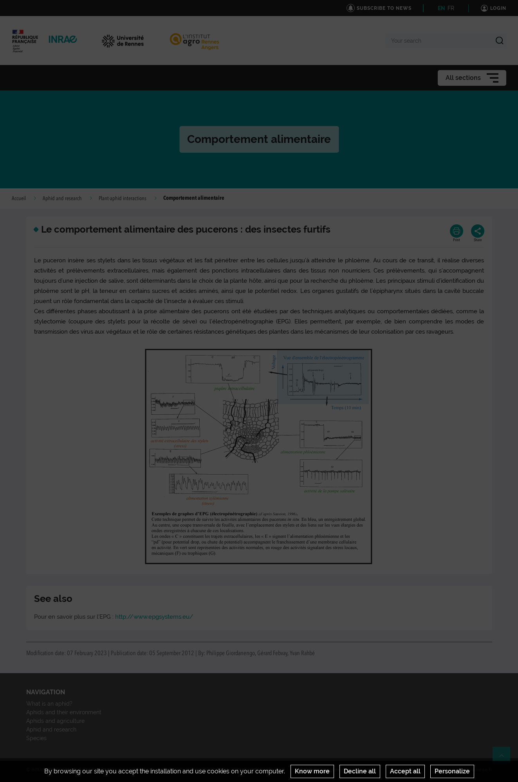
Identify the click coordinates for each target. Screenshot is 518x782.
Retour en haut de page (504, 758)
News (71, 770)
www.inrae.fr (478, 770)
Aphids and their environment (63, 712)
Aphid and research (62, 198)
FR (451, 8)
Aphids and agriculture (55, 721)
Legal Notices (217, 770)
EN (441, 8)
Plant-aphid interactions (122, 198)
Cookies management (321, 770)
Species (36, 738)
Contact (105, 770)
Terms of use (265, 770)
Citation (175, 770)
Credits (140, 770)
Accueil (19, 198)
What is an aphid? (49, 704)
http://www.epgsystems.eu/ (154, 616)
